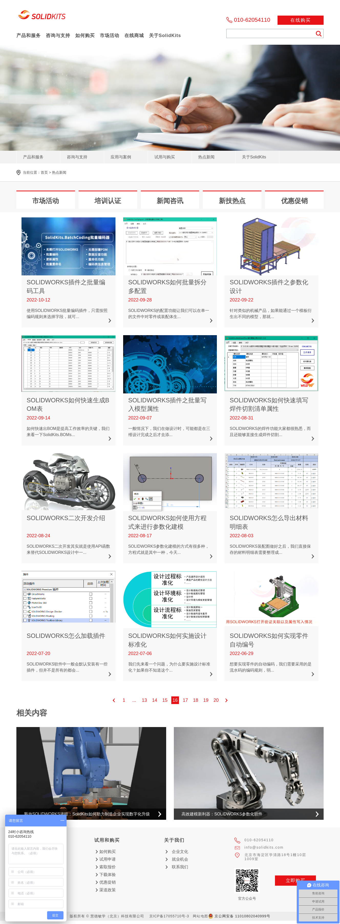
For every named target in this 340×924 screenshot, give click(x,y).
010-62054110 (252, 20)
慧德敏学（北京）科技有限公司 (42, 16)
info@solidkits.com (264, 847)
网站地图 (200, 916)
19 (205, 700)
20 (216, 700)
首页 (44, 172)
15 (164, 700)
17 (185, 700)
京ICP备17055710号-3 (169, 916)
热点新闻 (59, 172)
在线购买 (300, 20)
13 (144, 700)
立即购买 (295, 880)
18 (195, 700)
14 (154, 700)
